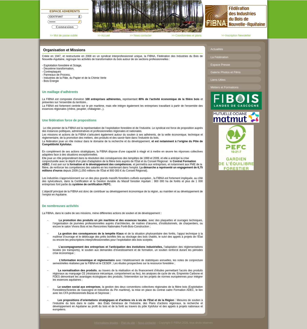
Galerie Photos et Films (226, 72)
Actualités (217, 49)
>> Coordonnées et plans (187, 35)
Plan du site (128, 322)
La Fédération (219, 57)
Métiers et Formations (225, 87)
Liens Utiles (218, 79)
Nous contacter (147, 322)
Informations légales (106, 322)
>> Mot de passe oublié (64, 35)
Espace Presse (220, 64)
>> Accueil (103, 35)
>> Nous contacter (141, 35)
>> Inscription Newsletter (236, 35)
